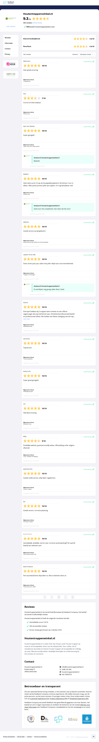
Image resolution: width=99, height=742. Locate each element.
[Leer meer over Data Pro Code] (30, 719)
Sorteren (75, 54)
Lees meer (26, 319)
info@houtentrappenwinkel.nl (73, 667)
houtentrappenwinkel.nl (70, 672)
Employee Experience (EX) (79, 699)
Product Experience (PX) (58, 699)
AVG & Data (21, 736)
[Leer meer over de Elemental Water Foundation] (87, 719)
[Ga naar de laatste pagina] (72, 597)
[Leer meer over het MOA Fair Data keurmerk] (44, 719)
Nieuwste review (86, 54)
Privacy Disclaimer (9, 736)
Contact (29, 736)
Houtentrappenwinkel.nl (38, 13)
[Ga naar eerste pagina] (44, 597)
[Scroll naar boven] (93, 736)
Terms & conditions (40, 736)
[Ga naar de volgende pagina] (65, 597)
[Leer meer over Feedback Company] (58, 719)
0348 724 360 (66, 669)
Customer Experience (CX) (39, 699)
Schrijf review (37, 23)
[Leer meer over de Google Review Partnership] (73, 719)
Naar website (11, 26)
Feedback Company (82, 737)
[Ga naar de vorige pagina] (51, 597)
